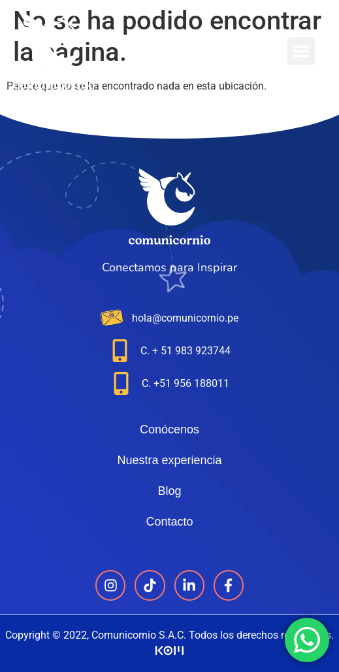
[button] (301, 51)
